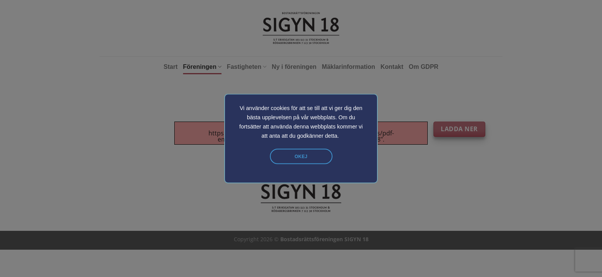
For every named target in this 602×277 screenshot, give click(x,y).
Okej (300, 156)
